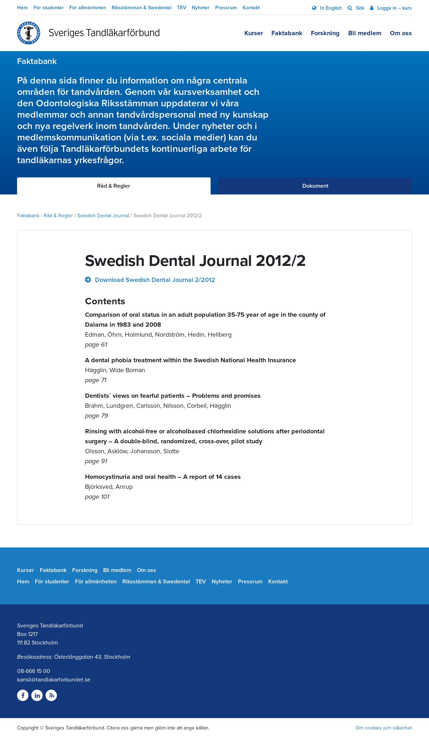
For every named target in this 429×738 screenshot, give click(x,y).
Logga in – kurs (394, 8)
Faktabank (286, 33)
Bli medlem (364, 33)
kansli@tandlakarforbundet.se (53, 679)
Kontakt (251, 8)
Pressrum (226, 8)
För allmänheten (87, 8)
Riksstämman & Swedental (141, 8)
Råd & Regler (58, 216)
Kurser (253, 33)
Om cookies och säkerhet (383, 728)
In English (330, 8)
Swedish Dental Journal (103, 216)
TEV (181, 8)
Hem (22, 8)
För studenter (48, 8)
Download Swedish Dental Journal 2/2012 (154, 280)
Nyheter (201, 8)
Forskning (325, 33)
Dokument (315, 185)
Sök (359, 8)
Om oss (401, 33)
